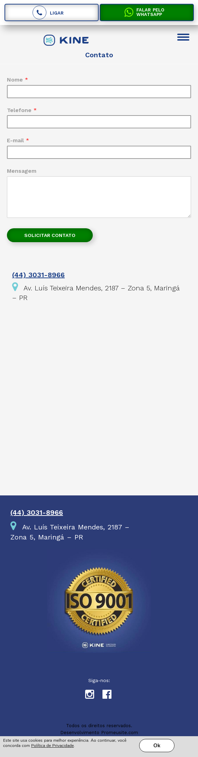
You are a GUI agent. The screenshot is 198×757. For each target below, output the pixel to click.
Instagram (93, 696)
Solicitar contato (49, 235)
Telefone (22, 110)
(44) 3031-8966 (38, 275)
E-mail (18, 140)
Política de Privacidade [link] (52, 745)
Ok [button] (156, 745)
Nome (17, 79)
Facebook (111, 696)
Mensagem (21, 171)
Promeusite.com (119, 732)
